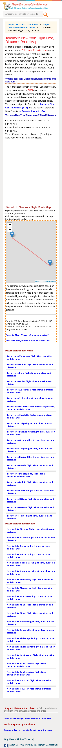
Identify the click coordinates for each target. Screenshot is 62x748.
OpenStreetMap (50, 282)
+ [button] (10, 225)
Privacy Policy (26, 744)
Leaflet (37, 282)
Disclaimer (39, 744)
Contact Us (51, 744)
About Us (13, 744)
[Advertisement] (31, 173)
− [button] (10, 229)
